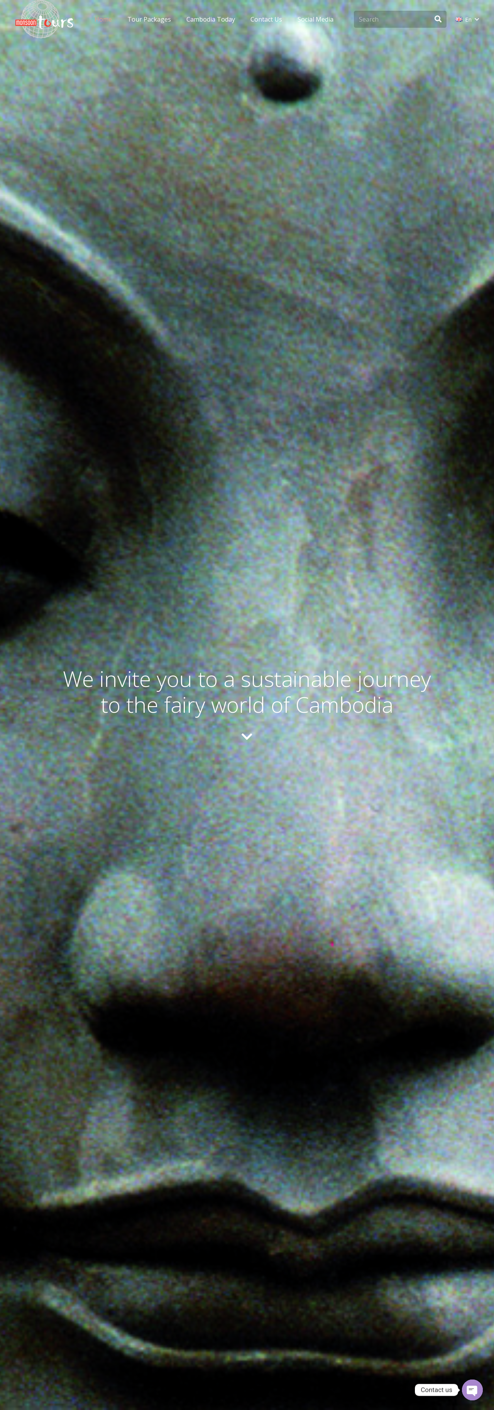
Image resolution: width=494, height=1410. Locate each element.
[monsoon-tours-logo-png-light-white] (44, 19)
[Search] (400, 19)
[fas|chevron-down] (247, 737)
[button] (467, 19)
